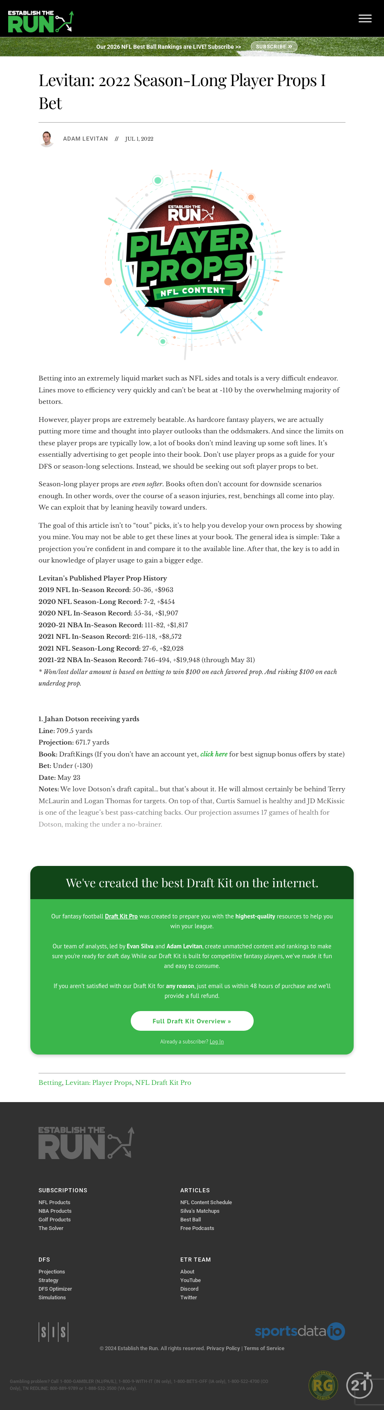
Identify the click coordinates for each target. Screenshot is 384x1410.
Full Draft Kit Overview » (191, 1021)
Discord (189, 1289)
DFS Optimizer (55, 1289)
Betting (50, 1083)
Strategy (48, 1280)
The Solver (51, 1228)
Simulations (52, 1297)
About (187, 1272)
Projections (52, 1272)
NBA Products (55, 1211)
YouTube (190, 1280)
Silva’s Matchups (200, 1211)
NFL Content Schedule (206, 1202)
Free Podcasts (197, 1228)
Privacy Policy (223, 1348)
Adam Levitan (85, 138)
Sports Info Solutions (53, 1332)
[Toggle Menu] (365, 18)
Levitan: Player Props (98, 1083)
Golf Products (55, 1219)
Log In (217, 1041)
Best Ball (190, 1219)
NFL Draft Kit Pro (163, 1083)
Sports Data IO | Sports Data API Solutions (299, 1331)
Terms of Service (264, 1348)
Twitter (188, 1297)
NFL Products (54, 1202)
